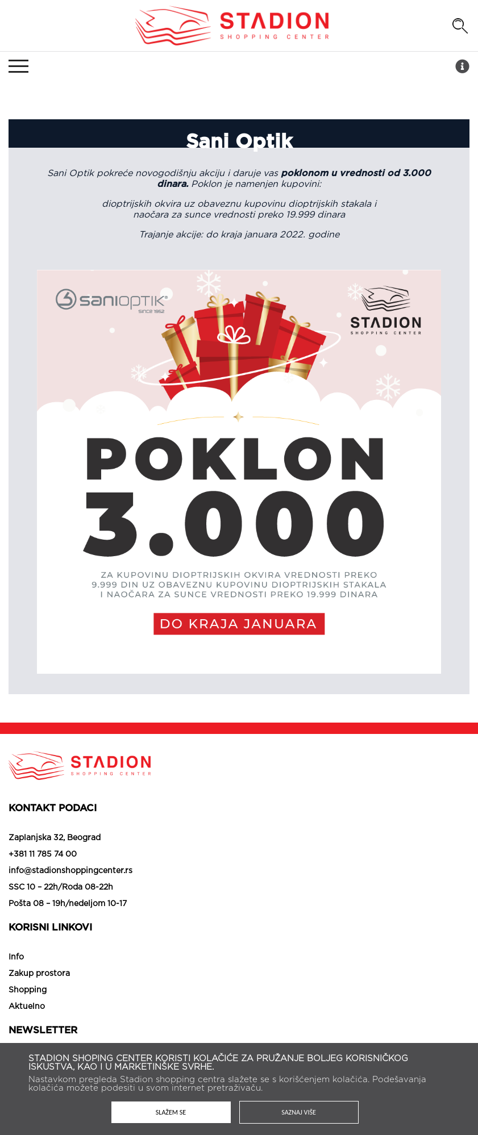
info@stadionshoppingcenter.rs (70, 871)
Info (16, 957)
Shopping (28, 990)
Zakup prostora (39, 974)
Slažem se (171, 1112)
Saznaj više (298, 1112)
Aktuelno (27, 1007)
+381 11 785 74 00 (43, 854)
